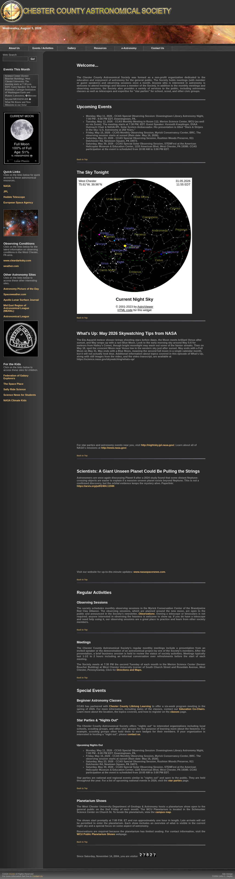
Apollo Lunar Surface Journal (21, 299)
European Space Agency (18, 202)
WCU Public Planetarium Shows (96, 834)
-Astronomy (129, 48)
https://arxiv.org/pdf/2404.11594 (96, 486)
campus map (163, 812)
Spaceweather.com (14, 294)
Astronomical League (16, 316)
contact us (134, 734)
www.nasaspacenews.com (149, 571)
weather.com (11, 266)
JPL (5, 191)
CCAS (12, 874)
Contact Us (157, 48)
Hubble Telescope (14, 197)
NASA (7, 186)
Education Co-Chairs (192, 709)
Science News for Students (19, 394)
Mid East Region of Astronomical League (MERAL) (16, 308)
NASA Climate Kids (14, 400)
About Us (14, 48)
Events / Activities (43, 48)
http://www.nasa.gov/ (113, 447)
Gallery (71, 48)
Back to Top (82, 159)
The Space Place (13, 383)
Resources (100, 48)
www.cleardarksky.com (17, 260)
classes (174, 711)
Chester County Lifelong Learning (130, 706)
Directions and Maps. (129, 669)
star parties (175, 780)
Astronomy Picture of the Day (21, 288)
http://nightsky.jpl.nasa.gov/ (157, 445)
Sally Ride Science (14, 389)
